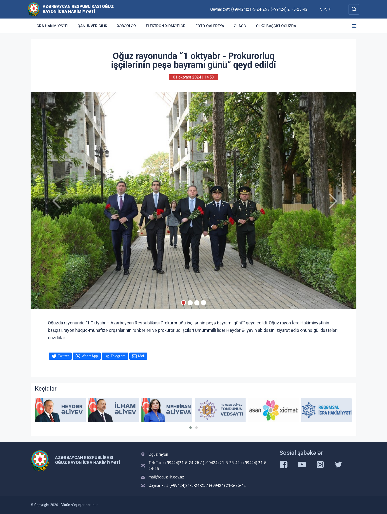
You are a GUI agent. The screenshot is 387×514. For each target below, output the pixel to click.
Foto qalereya (209, 26)
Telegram (118, 356)
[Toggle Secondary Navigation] (353, 25)
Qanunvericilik (92, 26)
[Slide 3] (196, 302)
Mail (141, 356)
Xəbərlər (126, 26)
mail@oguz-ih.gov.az (166, 477)
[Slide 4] (203, 302)
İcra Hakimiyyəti (52, 26)
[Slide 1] (183, 302)
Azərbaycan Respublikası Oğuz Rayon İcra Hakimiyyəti (78, 9)
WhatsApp (90, 356)
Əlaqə (240, 26)
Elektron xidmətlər (166, 26)
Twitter (63, 356)
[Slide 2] (190, 302)
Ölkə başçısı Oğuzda (276, 26)
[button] (191, 427)
